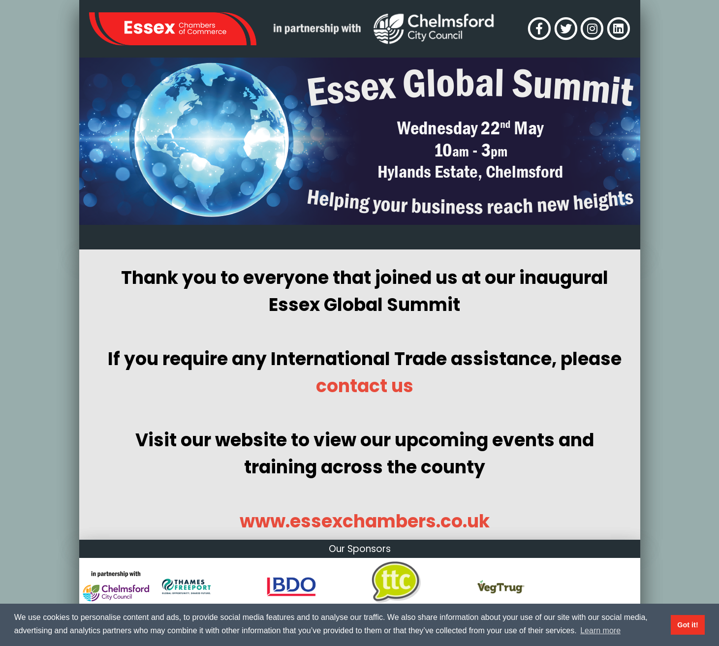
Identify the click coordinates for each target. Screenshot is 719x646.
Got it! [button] (687, 625)
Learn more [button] (600, 630)
